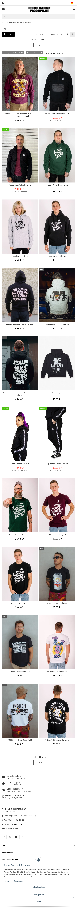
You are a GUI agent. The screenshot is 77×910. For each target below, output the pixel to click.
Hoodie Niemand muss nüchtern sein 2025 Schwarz (20, 394)
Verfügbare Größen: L (13, 53)
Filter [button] (7, 34)
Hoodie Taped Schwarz (20, 464)
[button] (73, 3)
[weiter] (46, 45)
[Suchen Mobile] (36, 17)
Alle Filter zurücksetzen (54, 53)
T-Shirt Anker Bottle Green (20, 535)
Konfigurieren (39, 895)
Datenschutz (18, 881)
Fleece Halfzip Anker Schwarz (57, 114)
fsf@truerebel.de (16, 824)
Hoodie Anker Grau (20, 256)
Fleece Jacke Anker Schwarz (20, 185)
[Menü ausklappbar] (3, 9)
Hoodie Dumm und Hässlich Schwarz (20, 324)
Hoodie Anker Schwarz (57, 256)
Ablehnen (39, 901)
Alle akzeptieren (39, 887)
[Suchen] (72, 16)
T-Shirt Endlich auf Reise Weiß (20, 740)
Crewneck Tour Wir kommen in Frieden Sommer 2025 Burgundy (20, 115)
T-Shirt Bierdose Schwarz (57, 603)
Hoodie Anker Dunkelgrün (57, 185)
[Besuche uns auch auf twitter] (10, 837)
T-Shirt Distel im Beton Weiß (57, 671)
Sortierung (37, 34)
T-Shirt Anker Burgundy (57, 535)
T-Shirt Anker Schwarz (20, 603)
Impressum (8, 881)
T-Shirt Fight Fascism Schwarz (57, 740)
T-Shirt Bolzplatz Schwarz (20, 671)
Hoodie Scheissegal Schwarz (57, 393)
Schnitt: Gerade (34, 53)
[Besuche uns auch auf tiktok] (27, 837)
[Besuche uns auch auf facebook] (4, 837)
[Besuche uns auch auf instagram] (21, 837)
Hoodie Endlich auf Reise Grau (57, 324)
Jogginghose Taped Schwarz (57, 464)
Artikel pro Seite (54, 34)
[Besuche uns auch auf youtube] (16, 837)
